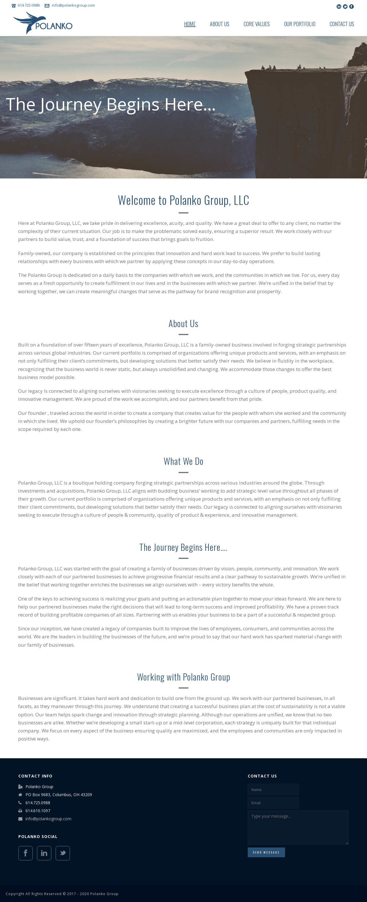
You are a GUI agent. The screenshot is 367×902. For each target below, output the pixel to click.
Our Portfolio (299, 24)
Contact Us (342, 24)
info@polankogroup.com (73, 5)
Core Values (257, 24)
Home (190, 24)
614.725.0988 (29, 5)
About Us (219, 24)
